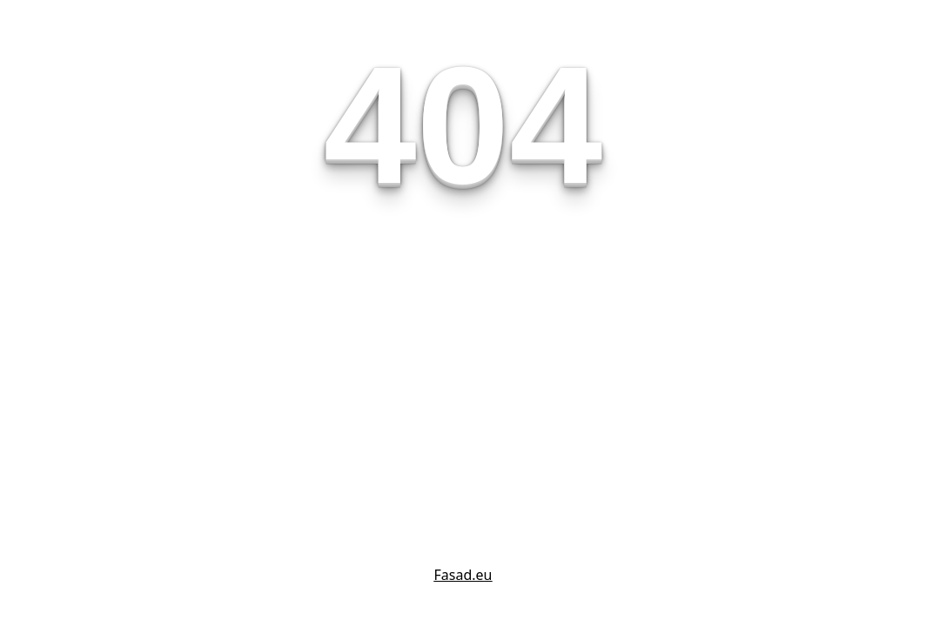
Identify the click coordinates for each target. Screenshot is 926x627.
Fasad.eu (463, 574)
